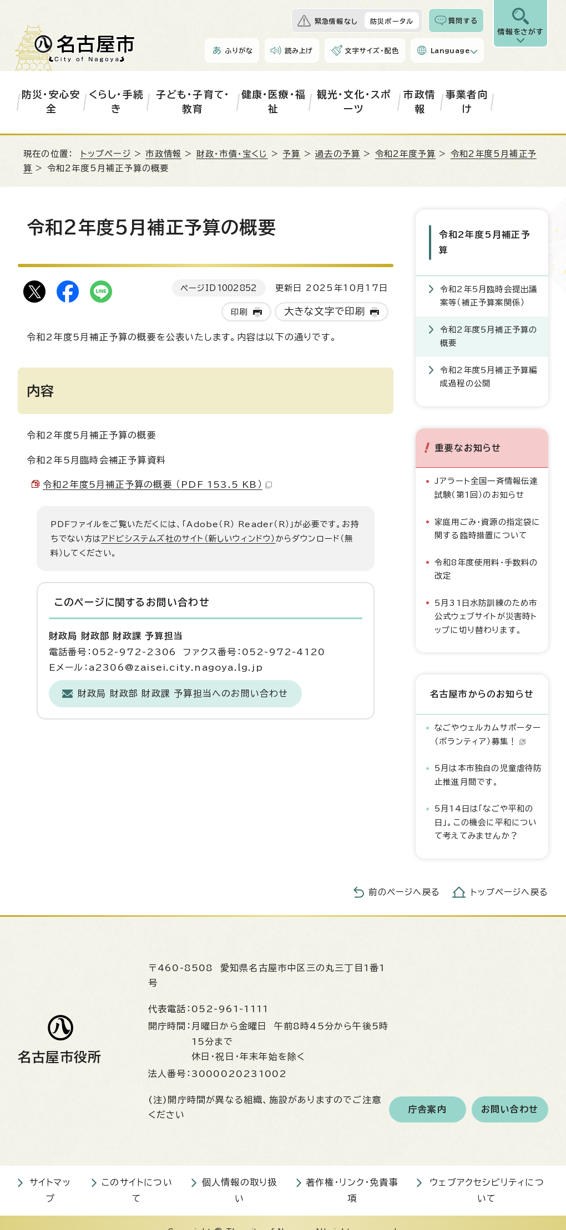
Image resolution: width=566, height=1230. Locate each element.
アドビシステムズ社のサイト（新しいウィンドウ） (188, 538)
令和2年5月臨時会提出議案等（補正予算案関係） (488, 278)
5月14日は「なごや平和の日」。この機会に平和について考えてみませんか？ (485, 804)
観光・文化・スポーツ (354, 102)
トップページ (105, 154)
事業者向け (467, 102)
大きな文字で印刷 (325, 311)
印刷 (239, 312)
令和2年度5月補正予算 (487, 233)
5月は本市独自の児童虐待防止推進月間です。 (488, 757)
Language (450, 50)
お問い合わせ (509, 1091)
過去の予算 (337, 154)
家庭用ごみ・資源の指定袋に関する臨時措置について (487, 511)
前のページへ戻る (404, 874)
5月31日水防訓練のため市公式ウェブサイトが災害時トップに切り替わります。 (486, 598)
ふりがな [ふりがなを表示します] (239, 50)
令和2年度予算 (405, 154)
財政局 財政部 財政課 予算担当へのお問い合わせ (183, 693)
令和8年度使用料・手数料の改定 (486, 551)
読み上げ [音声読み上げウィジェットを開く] (299, 50)
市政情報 (419, 102)
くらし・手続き (116, 102)
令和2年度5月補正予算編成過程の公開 (488, 359)
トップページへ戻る (509, 874)
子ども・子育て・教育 (193, 102)
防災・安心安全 (51, 102)
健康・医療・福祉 (273, 102)
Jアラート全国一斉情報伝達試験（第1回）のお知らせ (486, 470)
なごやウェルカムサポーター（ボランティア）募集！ (488, 717)
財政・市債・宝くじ (232, 154)
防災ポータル (391, 21)
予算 (291, 154)
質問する (463, 20)
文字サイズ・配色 (372, 50)
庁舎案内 (427, 1091)
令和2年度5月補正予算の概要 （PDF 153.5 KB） (157, 484)
